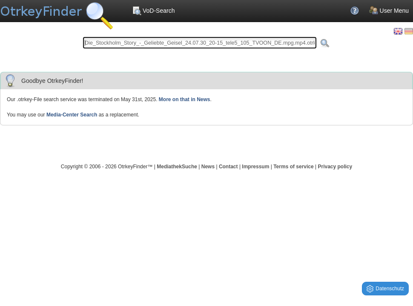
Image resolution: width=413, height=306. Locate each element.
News (208, 167)
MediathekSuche (177, 167)
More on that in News (184, 99)
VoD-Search (153, 10)
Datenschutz (385, 288)
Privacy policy (335, 167)
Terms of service (293, 167)
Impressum (255, 167)
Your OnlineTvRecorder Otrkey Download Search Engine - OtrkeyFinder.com (56, 12)
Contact (228, 167)
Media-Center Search (71, 115)
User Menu (389, 10)
